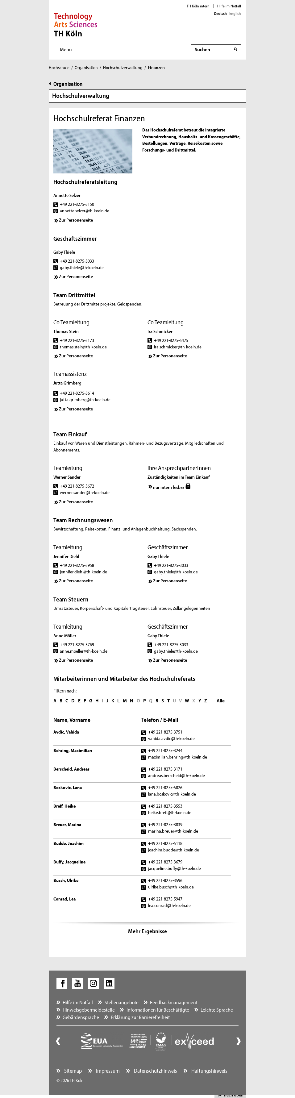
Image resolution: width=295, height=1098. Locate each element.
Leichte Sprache (217, 1009)
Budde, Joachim (68, 843)
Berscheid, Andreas (71, 769)
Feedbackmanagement (173, 1002)
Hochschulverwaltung (123, 67)
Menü (66, 49)
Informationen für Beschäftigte (158, 1009)
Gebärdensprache (81, 1017)
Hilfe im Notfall (229, 6)
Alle (221, 700)
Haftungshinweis (208, 1070)
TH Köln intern (198, 6)
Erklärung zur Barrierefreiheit (140, 1017)
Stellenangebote (122, 1002)
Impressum (107, 1070)
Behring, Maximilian (72, 750)
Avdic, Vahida (66, 732)
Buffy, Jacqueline (69, 862)
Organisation (86, 67)
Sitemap (72, 1070)
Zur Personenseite (76, 220)
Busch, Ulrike (65, 880)
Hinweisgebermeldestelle (89, 1009)
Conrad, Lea (64, 899)
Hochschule (59, 67)
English (235, 13)
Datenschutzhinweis (155, 1070)
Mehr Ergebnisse (147, 931)
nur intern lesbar (168, 487)
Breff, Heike (64, 806)
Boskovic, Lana (67, 787)
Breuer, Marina (67, 824)
